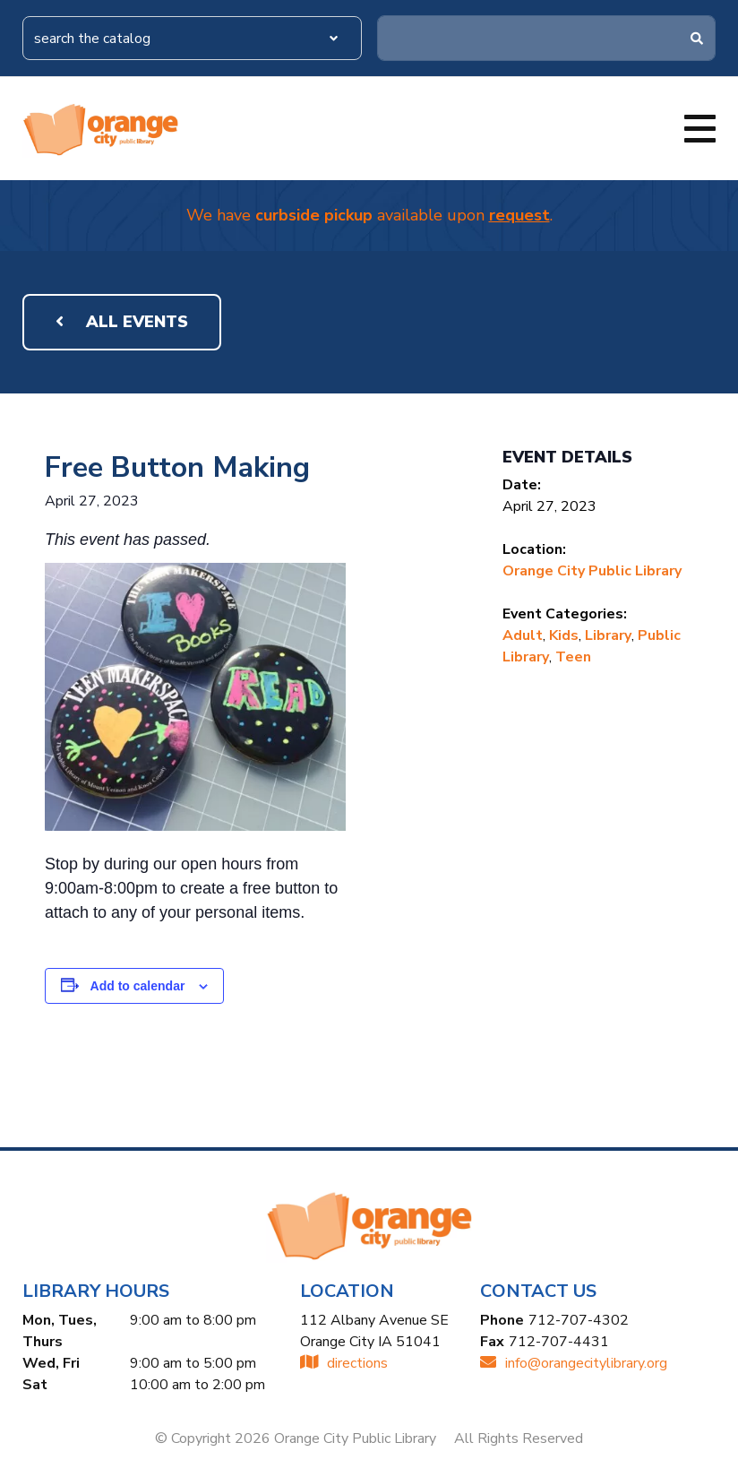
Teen (573, 657)
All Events (122, 322)
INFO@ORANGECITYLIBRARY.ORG (573, 1363)
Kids (564, 635)
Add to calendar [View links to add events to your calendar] (137, 986)
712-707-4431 (559, 1342)
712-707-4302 (578, 1320)
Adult (522, 635)
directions (344, 1363)
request (519, 215)
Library (608, 635)
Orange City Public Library (592, 571)
